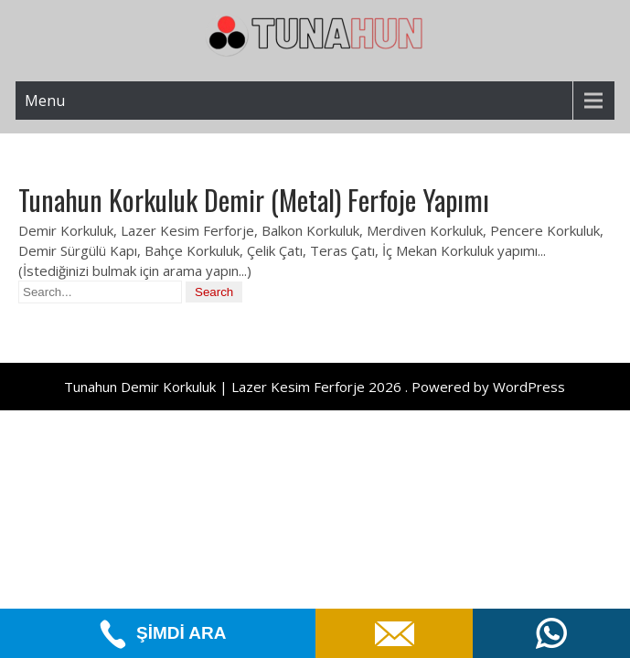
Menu (45, 100)
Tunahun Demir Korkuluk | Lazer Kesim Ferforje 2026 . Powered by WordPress (314, 386)
